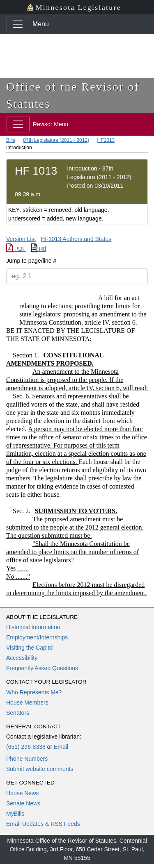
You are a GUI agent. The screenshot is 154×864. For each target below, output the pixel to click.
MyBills (15, 813)
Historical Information (33, 627)
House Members (27, 702)
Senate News (23, 803)
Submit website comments (39, 769)
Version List (21, 239)
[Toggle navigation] (17, 24)
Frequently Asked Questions (42, 668)
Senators (17, 712)
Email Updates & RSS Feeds (43, 824)
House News (22, 793)
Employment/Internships (37, 637)
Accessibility (21, 658)
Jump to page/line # (31, 260)
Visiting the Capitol (30, 647)
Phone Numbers (27, 758)
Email (61, 746)
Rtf (38, 249)
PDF (16, 249)
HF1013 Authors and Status (76, 239)
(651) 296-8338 (26, 746)
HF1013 (106, 140)
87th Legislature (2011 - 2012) (56, 140)
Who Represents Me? (34, 692)
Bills (10, 140)
